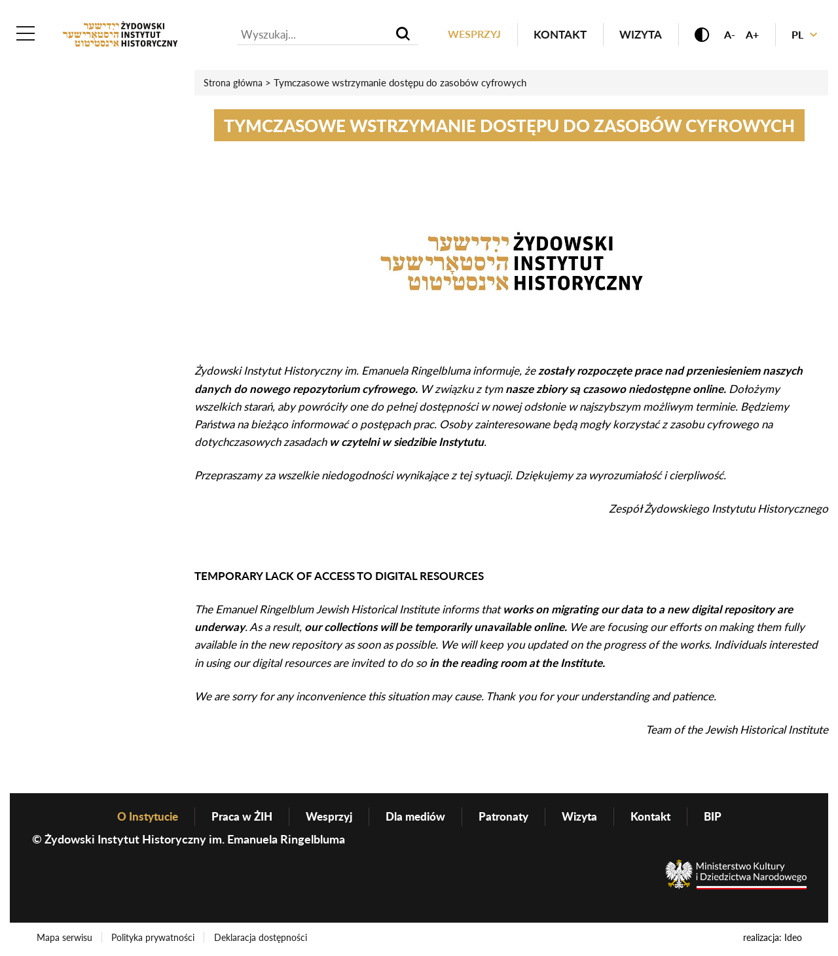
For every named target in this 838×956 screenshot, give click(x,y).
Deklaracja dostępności (263, 938)
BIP (724, 817)
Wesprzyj (465, 35)
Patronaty (508, 817)
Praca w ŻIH (236, 817)
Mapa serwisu (65, 938)
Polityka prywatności (154, 938)
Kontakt (552, 35)
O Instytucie (138, 817)
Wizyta (633, 35)
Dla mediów (416, 817)
